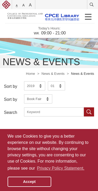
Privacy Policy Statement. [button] (60, 168)
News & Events (53, 74)
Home (30, 74)
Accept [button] (29, 182)
